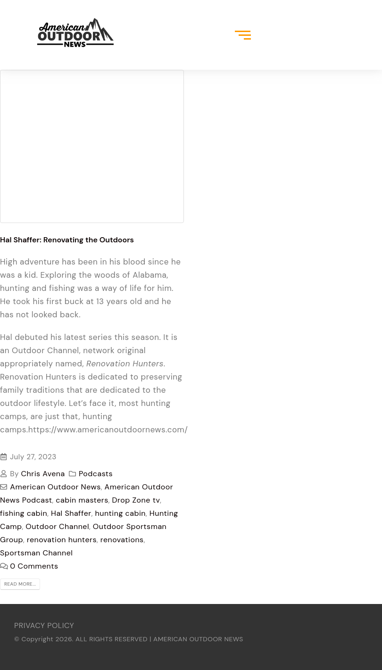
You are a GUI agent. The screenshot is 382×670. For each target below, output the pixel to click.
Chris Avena (43, 474)
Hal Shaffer (71, 513)
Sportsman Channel (36, 553)
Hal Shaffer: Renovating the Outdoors (67, 240)
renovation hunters (62, 540)
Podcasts (96, 474)
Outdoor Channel (57, 526)
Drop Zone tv (136, 500)
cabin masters (82, 500)
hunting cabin (120, 513)
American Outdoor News (55, 487)
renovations (122, 540)
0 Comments (34, 566)
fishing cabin (23, 513)
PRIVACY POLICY (44, 625)
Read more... (20, 584)
